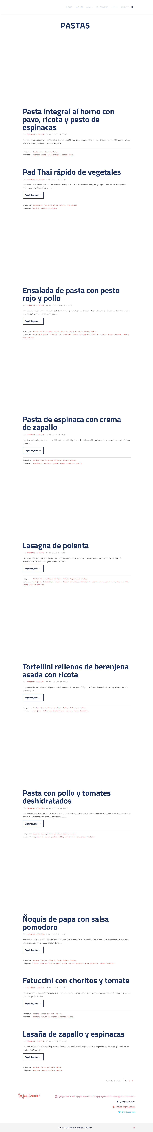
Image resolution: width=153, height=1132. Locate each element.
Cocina (89, 7)
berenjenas (36, 582)
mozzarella (85, 582)
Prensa (114, 7)
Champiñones (37, 463)
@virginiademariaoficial (68, 1096)
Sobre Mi (79, 7)
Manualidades (101, 7)
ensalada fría (55, 334)
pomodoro (79, 963)
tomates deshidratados (85, 837)
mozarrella (74, 582)
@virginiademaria (128, 1112)
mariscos (62, 1017)
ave (33, 837)
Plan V (64, 331)
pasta (43, 155)
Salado (62, 205)
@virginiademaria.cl (127, 1101)
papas (58, 963)
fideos (35, 963)
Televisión (74, 708)
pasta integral (54, 155)
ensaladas (67, 334)
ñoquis (51, 963)
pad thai (36, 208)
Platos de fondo (51, 152)
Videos (93, 331)
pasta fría (77, 334)
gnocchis (43, 963)
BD (134, 1127)
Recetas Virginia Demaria (125, 1106)
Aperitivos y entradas (42, 331)
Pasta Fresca (58, 711)
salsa (102, 963)
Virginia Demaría (35, 135)
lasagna (58, 582)
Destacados (37, 152)
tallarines (69, 837)
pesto (101, 582)
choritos (36, 1017)
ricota (116, 582)
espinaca (36, 155)
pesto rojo (95, 334)
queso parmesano (67, 463)
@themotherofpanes (127, 1096)
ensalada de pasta (40, 334)
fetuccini (45, 1017)
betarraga (47, 711)
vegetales (53, 208)
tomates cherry (114, 334)
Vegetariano (72, 205)
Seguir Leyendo (33, 195)
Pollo (104, 334)
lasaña (65, 582)
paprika (40, 837)
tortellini (84, 711)
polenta (108, 582)
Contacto (124, 7)
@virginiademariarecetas (108, 1096)
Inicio (69, 7)
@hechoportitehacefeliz (87, 1096)
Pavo (71, 155)
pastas (65, 155)
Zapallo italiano (37, 585)
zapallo (79, 463)
